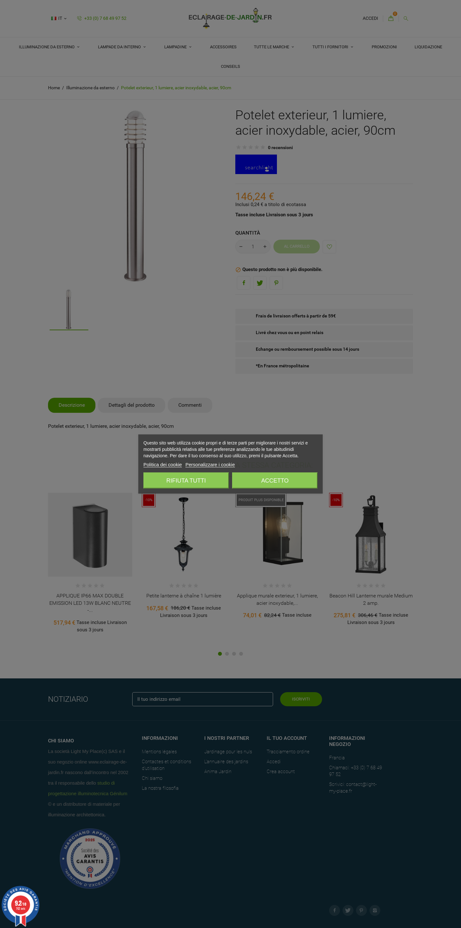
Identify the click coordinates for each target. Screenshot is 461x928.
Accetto (275, 480)
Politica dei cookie (162, 464)
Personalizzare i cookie (210, 464)
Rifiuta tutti (186, 480)
